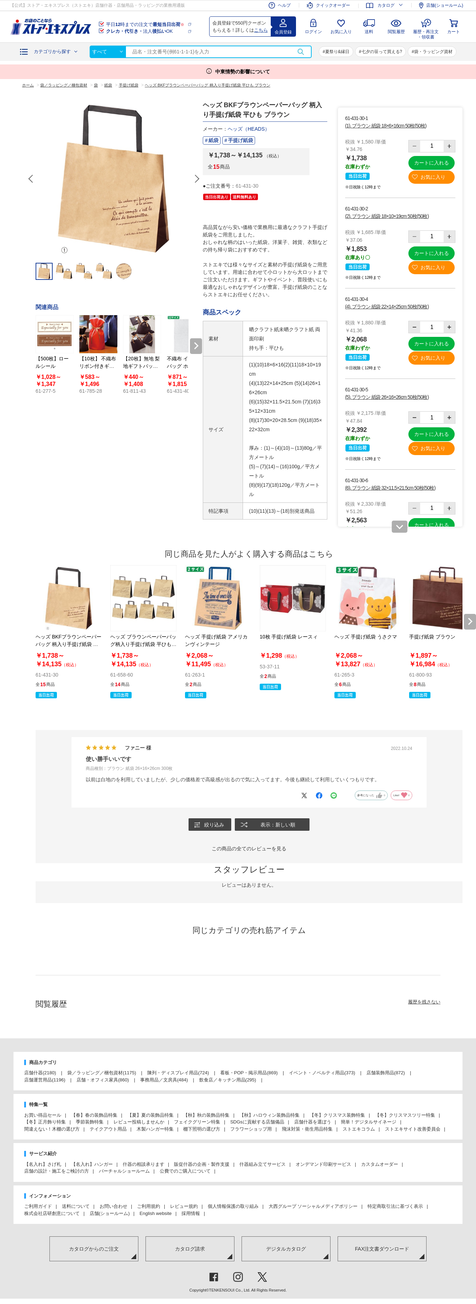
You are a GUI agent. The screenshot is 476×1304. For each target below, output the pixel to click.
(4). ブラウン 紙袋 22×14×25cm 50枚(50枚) (387, 306)
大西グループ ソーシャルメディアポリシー (313, 1206)
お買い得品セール (42, 1115)
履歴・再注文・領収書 (426, 33)
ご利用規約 (148, 1206)
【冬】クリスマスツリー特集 (405, 1115)
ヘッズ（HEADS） (249, 129)
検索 (300, 51)
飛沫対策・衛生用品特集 (307, 1129)
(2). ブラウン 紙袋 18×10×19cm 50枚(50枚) (387, 216)
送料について (76, 1206)
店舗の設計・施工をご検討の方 (56, 1171)
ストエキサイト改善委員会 (412, 1129)
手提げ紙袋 (240, 140)
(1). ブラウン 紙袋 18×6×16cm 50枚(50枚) (385, 126)
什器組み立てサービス (262, 1164)
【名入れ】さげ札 (42, 1164)
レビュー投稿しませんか (138, 1122)
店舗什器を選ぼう (312, 1122)
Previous (31, 179)
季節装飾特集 (90, 1122)
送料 (369, 31)
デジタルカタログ (286, 1249)
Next (196, 179)
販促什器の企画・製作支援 (201, 1164)
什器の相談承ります (143, 1164)
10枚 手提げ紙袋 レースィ (289, 637)
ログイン (313, 31)
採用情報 (190, 1213)
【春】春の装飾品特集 (94, 1115)
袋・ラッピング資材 (433, 51)
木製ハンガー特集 (155, 1129)
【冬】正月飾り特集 (45, 1122)
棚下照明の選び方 (201, 1129)
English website (155, 1213)
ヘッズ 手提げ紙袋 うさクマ (365, 637)
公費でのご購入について (185, 1171)
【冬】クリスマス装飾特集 (337, 1115)
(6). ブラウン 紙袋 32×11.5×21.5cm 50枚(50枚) (390, 488)
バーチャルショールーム (124, 1171)
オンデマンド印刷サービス (323, 1164)
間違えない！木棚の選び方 (52, 1129)
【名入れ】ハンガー (92, 1164)
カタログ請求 (190, 1249)
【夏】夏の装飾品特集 (150, 1115)
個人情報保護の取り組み (233, 1206)
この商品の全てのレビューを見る (249, 848)
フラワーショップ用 (251, 1129)
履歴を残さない (424, 1002)
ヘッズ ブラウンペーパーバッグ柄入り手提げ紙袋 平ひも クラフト (143, 644)
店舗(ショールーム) (110, 1213)
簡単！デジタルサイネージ (368, 1122)
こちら (261, 30)
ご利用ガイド (38, 1206)
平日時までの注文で (145, 24)
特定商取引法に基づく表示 (395, 1206)
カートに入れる (431, 163)
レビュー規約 (184, 1206)
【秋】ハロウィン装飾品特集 (269, 1115)
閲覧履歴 (396, 31)
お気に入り (341, 31)
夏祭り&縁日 (337, 51)
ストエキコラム (359, 1129)
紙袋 (213, 140)
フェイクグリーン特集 (197, 1122)
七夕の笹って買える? (381, 51)
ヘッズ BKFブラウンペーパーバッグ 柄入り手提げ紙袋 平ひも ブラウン (68, 644)
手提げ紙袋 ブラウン (432, 637)
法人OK (139, 31)
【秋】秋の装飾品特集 (206, 1115)
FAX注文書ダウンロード (382, 1249)
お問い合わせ (113, 1206)
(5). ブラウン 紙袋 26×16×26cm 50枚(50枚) (387, 397)
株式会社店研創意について (52, 1213)
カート (453, 31)
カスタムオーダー (379, 1164)
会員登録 (283, 32)
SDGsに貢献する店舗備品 (257, 1122)
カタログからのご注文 (94, 1249)
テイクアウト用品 (108, 1129)
